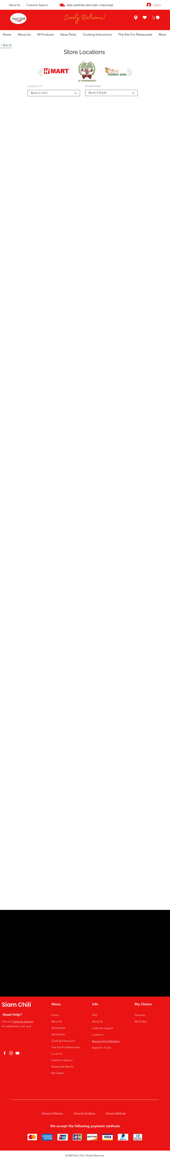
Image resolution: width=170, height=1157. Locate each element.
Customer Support (37, 5)
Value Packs (58, 1034)
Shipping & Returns (62, 1066)
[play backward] (40, 72)
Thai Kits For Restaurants (65, 1047)
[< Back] (6, 45)
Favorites (140, 1015)
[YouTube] (17, 1053)
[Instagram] (11, 1053)
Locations (56, 1053)
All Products (58, 1028)
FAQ (94, 1015)
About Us (14, 5)
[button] (156, 17)
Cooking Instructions (63, 1040)
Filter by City (34, 86)
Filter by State (93, 86)
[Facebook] (4, 1053)
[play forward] (129, 72)
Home (54, 1015)
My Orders (57, 1073)
